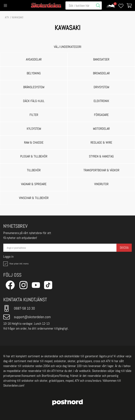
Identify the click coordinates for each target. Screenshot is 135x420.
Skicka (124, 247)
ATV (7, 17)
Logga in (8, 256)
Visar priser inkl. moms (15, 264)
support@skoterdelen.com (27, 317)
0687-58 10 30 (19, 308)
